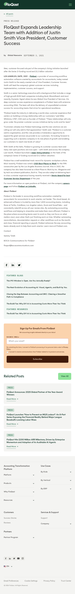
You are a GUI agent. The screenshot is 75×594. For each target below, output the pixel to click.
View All (64, 376)
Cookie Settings (31, 581)
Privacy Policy (49, 581)
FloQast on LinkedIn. (27, 187)
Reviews (7, 523)
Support (44, 518)
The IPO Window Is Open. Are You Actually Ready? (28, 281)
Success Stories (10, 518)
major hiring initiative (40, 153)
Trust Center (66, 581)
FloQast (33, 76)
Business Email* (13, 337)
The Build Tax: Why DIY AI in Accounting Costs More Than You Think (36, 304)
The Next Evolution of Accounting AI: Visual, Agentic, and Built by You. (37, 288)
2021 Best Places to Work (45, 164)
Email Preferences (11, 581)
